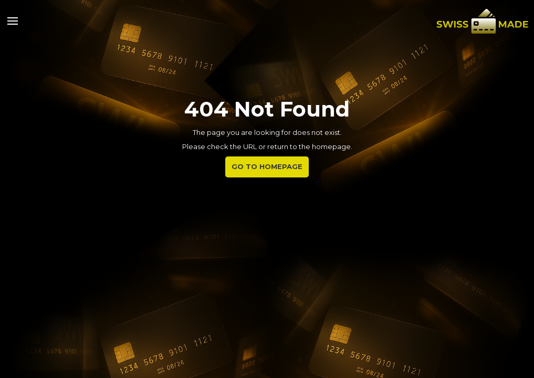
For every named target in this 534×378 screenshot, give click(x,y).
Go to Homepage (267, 166)
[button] (12, 21)
